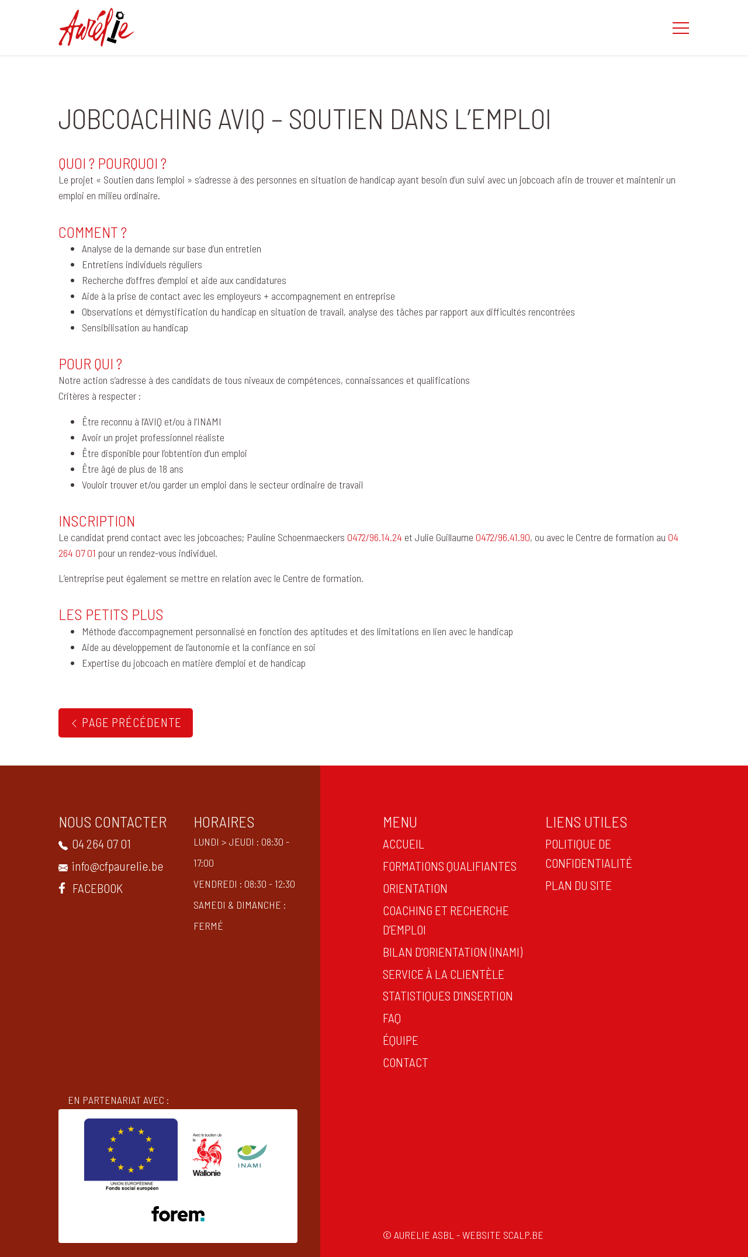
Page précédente (126, 722)
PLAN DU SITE (575, 884)
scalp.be (526, 1234)
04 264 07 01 (92, 843)
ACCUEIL (400, 843)
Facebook (88, 887)
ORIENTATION (412, 887)
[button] (681, 27)
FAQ (389, 1017)
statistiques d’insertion (445, 995)
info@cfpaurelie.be (108, 865)
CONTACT (402, 1061)
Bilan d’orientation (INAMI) (450, 951)
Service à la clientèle (440, 973)
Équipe (397, 1039)
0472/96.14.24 (374, 537)
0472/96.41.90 (503, 537)
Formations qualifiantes (447, 865)
